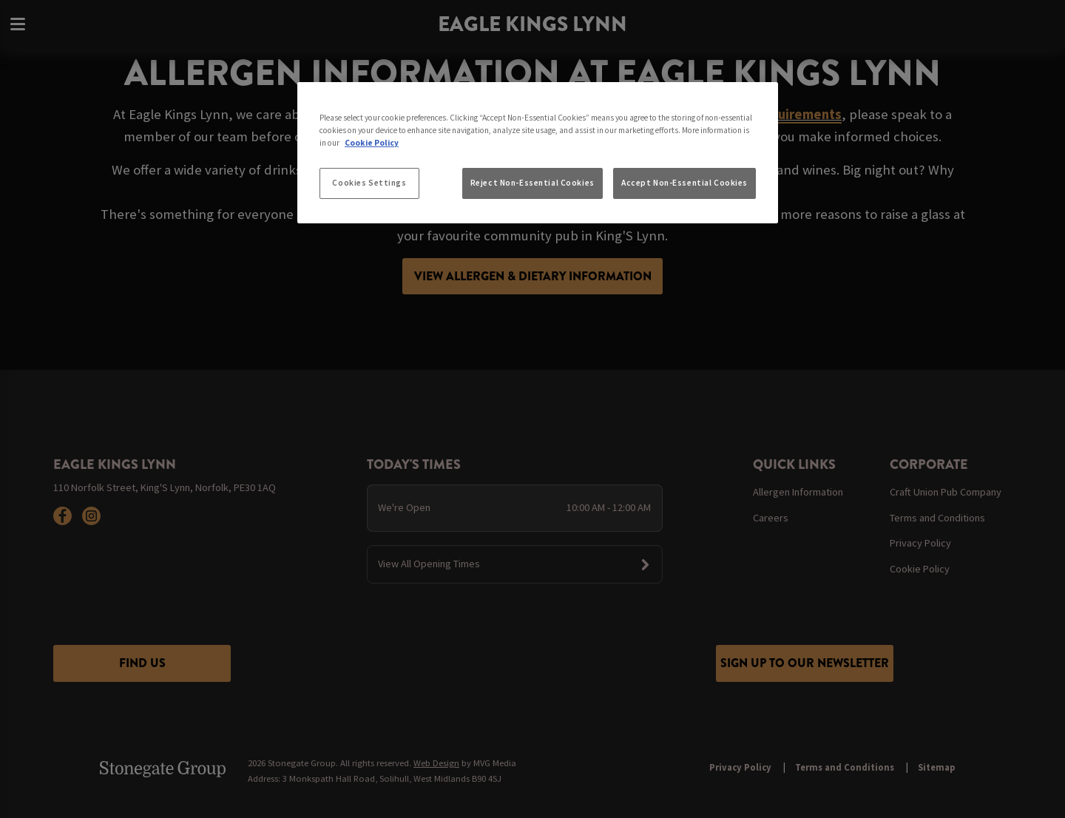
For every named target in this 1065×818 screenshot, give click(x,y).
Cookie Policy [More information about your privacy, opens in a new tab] (372, 143)
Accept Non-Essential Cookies (684, 183)
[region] (537, 153)
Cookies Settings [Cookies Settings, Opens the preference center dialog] (369, 183)
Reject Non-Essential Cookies (532, 183)
